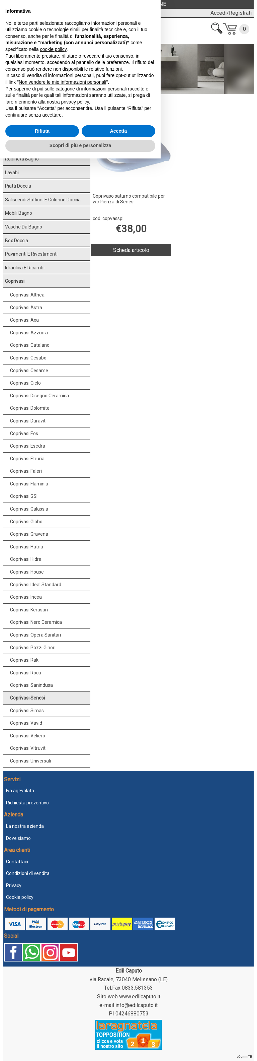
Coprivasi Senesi (27, 698)
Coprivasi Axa (24, 320)
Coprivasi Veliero (27, 735)
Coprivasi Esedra (27, 446)
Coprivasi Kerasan (29, 609)
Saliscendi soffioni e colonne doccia (43, 199)
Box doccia (16, 240)
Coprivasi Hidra (25, 559)
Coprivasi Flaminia (29, 483)
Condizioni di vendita (28, 873)
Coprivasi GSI (23, 496)
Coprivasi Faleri (26, 471)
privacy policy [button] (75, 1004)
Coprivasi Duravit (28, 420)
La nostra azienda (25, 826)
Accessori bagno (22, 145)
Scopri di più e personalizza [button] (80, 1048)
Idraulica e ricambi (25, 267)
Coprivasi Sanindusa (31, 685)
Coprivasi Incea (26, 597)
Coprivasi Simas (27, 710)
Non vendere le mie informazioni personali (62, 984)
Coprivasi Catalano (30, 345)
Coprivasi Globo (26, 521)
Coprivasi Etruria (27, 458)
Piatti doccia (18, 186)
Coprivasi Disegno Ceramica (39, 395)
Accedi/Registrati (231, 13)
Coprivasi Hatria (26, 546)
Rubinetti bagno (22, 158)
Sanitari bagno (20, 131)
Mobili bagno (18, 213)
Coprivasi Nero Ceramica (36, 622)
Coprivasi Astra (26, 307)
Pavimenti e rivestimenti (31, 254)
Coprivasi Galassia (29, 509)
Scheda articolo (131, 250)
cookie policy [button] (53, 951)
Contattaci (17, 861)
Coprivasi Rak (24, 660)
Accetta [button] (118, 1033)
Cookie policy (19, 897)
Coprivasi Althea (27, 294)
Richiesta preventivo (27, 802)
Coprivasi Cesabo (28, 357)
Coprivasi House (27, 572)
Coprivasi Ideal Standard (35, 584)
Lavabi (12, 172)
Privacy (13, 885)
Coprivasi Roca (25, 672)
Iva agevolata (20, 790)
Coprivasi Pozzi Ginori (33, 647)
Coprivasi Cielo (25, 383)
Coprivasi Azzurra (29, 332)
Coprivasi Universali (30, 761)
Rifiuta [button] (42, 1033)
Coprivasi (26, 102)
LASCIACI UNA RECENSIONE (128, 4)
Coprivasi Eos (24, 433)
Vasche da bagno (23, 226)
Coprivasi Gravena (29, 534)
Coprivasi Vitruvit (28, 748)
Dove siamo (18, 838)
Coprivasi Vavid (26, 723)
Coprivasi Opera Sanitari (35, 635)
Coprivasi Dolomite (30, 408)
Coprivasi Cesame (29, 370)
